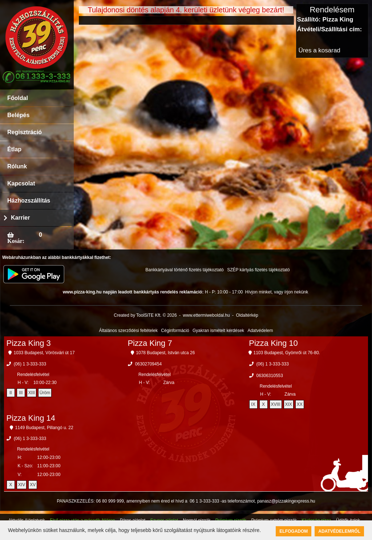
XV (33, 484)
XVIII (275, 404)
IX (253, 404)
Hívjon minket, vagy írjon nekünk (276, 292)
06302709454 (148, 364)
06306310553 (269, 375)
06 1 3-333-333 (204, 501)
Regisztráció (24, 132)
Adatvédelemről (339, 531)
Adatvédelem (260, 330)
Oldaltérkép (247, 315)
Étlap (14, 149)
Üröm (45, 392)
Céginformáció (175, 330)
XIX (288, 404)
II (10, 392)
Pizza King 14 (31, 418)
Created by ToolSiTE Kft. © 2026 (145, 315)
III (21, 392)
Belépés (18, 115)
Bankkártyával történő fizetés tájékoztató (184, 269)
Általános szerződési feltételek (128, 330)
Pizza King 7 (150, 343)
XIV (21, 484)
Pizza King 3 (29, 343)
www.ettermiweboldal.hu (206, 315)
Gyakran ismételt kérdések (218, 330)
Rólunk (17, 166)
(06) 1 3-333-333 (30, 364)
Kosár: (15, 241)
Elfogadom (293, 531)
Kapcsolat (21, 183)
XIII (31, 392)
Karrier (20, 218)
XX (300, 404)
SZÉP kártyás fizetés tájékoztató (258, 269)
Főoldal (17, 98)
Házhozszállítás (28, 200)
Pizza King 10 (273, 343)
